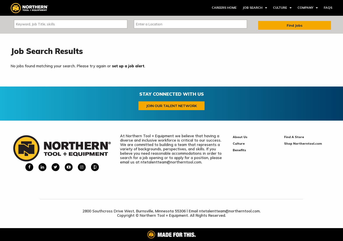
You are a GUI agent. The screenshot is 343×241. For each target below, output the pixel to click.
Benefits (239, 150)
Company (305, 8)
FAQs (328, 8)
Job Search (252, 8)
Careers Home (224, 8)
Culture (280, 8)
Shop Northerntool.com (303, 144)
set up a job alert (128, 66)
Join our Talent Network (171, 106)
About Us (240, 137)
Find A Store (294, 137)
